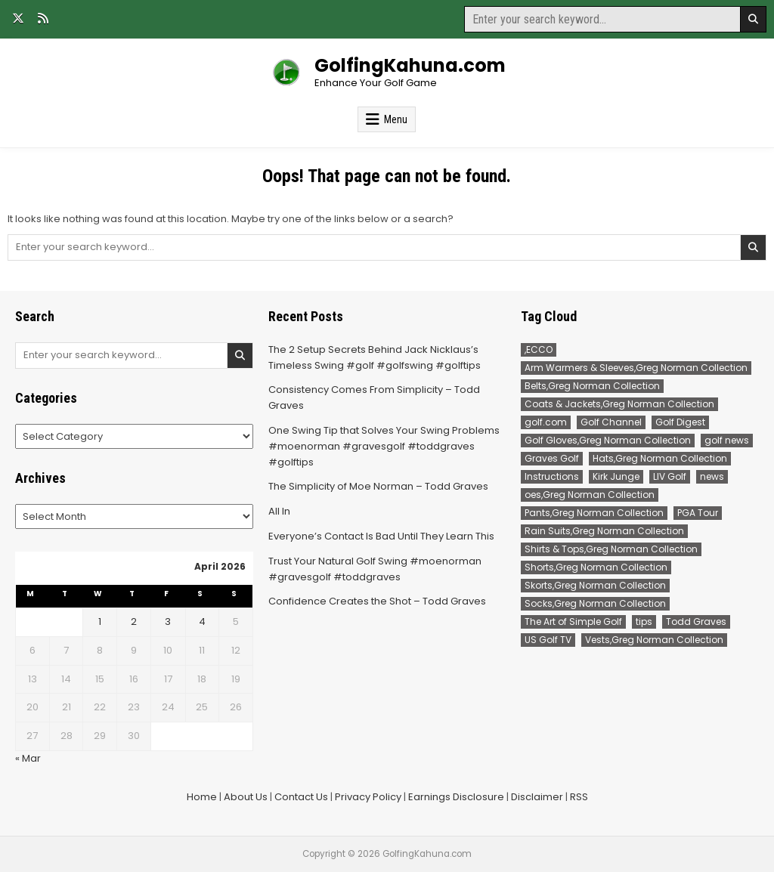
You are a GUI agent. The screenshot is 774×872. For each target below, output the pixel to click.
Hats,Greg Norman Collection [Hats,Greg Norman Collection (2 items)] (660, 458)
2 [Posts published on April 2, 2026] (134, 621)
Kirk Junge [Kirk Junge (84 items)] (616, 476)
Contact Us (301, 797)
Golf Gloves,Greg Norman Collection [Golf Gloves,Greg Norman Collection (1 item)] (608, 440)
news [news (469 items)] (712, 476)
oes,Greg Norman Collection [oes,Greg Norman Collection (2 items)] (590, 494)
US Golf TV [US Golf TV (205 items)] (548, 639)
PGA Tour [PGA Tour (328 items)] (697, 512)
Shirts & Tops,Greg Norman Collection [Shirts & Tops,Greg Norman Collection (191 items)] (611, 549)
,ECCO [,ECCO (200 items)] (539, 349)
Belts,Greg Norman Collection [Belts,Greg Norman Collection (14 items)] (592, 385)
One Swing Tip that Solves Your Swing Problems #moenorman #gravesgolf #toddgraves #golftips (384, 446)
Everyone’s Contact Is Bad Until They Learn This (381, 536)
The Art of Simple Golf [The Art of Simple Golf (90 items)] (573, 621)
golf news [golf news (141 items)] (726, 440)
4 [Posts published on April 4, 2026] (202, 621)
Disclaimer (537, 797)
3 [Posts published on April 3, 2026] (168, 621)
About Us (246, 797)
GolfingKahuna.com (410, 65)
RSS (579, 797)
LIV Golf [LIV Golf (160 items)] (669, 476)
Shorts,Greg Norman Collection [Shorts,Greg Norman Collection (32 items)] (596, 567)
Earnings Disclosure (456, 797)
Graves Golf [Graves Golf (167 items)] (552, 458)
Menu (395, 119)
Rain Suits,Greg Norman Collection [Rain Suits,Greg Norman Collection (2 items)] (604, 530)
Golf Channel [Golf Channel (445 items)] (611, 422)
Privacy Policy (368, 797)
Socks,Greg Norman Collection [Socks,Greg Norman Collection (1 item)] (595, 603)
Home (202, 797)
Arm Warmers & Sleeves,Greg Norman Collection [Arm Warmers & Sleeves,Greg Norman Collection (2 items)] (636, 367)
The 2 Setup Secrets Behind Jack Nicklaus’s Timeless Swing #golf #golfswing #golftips (374, 357)
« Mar (28, 758)
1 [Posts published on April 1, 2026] (99, 621)
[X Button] (18, 18)
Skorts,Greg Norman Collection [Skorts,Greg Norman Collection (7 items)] (595, 585)
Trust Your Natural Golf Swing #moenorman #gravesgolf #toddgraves (374, 569)
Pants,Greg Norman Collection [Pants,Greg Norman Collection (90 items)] (594, 512)
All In (279, 511)
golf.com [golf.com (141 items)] (546, 422)
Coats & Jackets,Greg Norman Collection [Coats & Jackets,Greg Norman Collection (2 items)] (619, 403)
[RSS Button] (43, 18)
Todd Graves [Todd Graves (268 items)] (696, 621)
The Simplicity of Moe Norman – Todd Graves (378, 486)
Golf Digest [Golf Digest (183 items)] (680, 422)
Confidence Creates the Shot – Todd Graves (377, 601)
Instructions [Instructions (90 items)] (552, 476)
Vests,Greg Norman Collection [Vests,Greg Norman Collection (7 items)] (654, 639)
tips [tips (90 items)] (644, 621)
